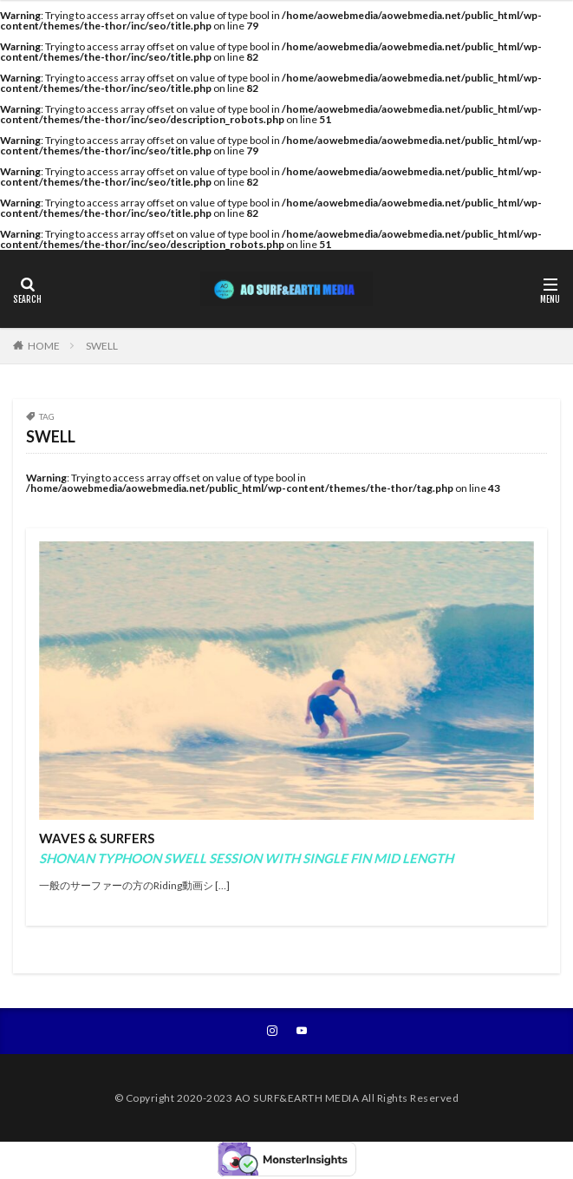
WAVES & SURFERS (246, 848)
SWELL (102, 345)
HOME (44, 345)
